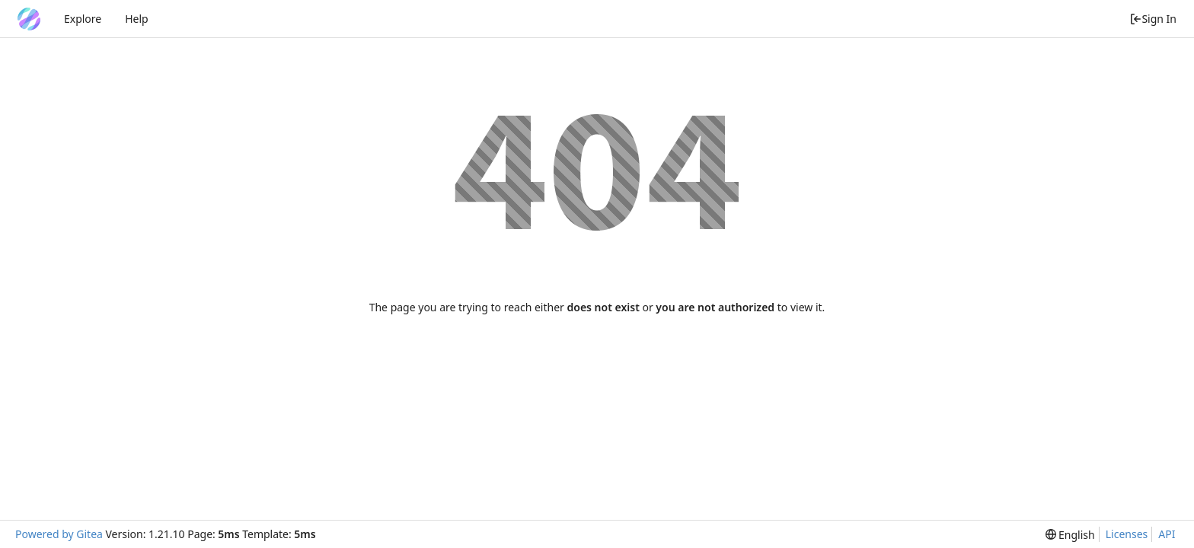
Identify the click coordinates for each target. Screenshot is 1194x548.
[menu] (1070, 534)
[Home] (29, 19)
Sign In (1152, 18)
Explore (82, 18)
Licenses (1127, 534)
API (1166, 534)
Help (136, 18)
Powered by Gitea (59, 534)
